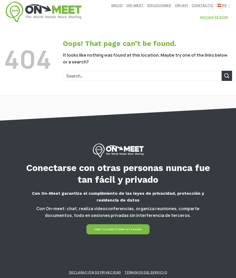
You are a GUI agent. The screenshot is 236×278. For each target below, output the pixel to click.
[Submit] (227, 76)
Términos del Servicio (145, 272)
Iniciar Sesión (214, 17)
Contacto (202, 5)
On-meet (135, 5)
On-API (181, 5)
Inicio (117, 5)
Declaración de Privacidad (95, 272)
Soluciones (159, 5)
